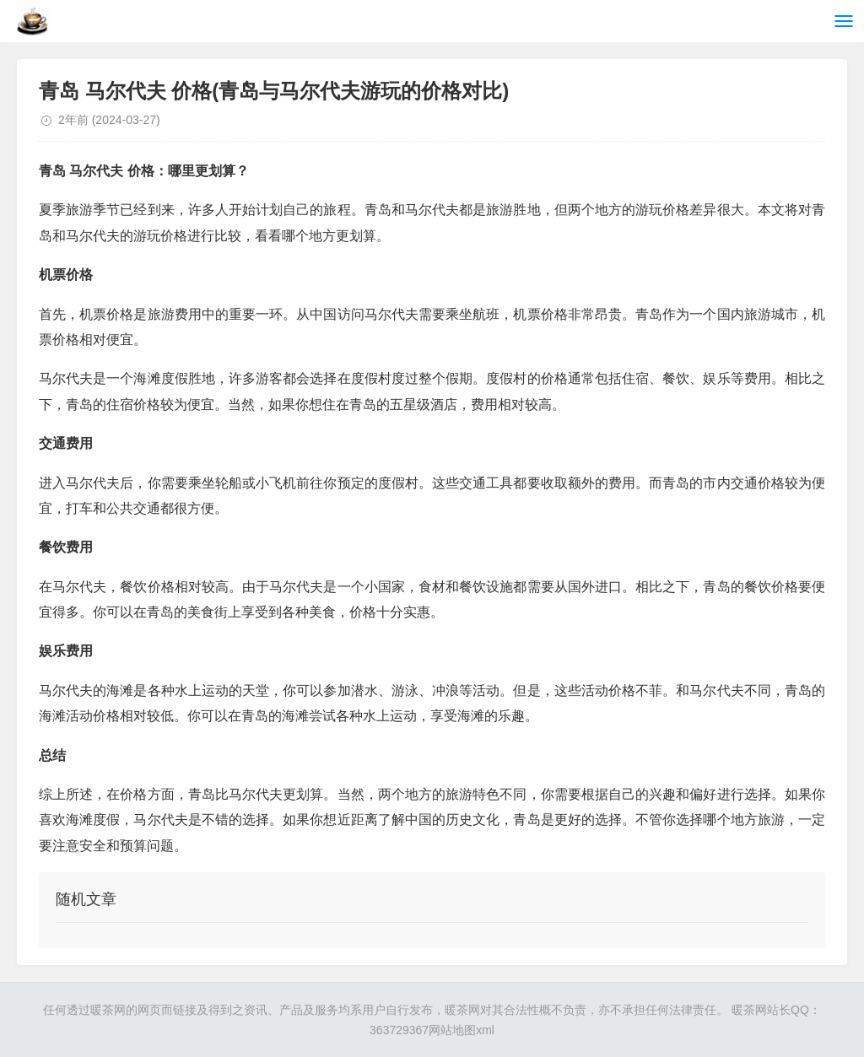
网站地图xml (461, 1030)
